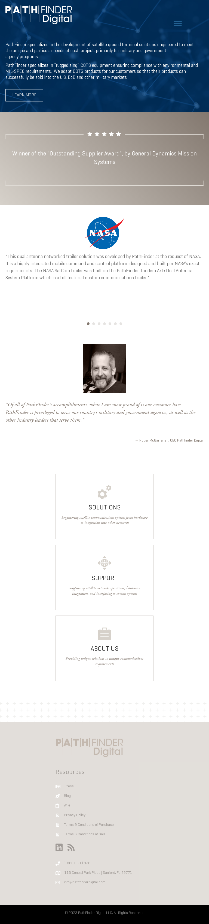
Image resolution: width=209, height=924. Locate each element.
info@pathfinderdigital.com (84, 883)
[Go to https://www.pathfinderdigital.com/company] (104, 648)
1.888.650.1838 (77, 863)
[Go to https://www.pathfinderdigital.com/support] (104, 577)
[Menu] (177, 23)
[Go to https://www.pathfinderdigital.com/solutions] (104, 506)
